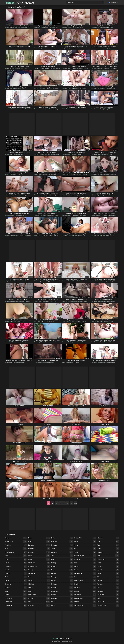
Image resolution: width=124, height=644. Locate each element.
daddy (16, 594)
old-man (85, 559)
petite (84, 321)
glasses (39, 587)
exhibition (39, 548)
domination (78, 321)
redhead (85, 587)
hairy (76, 154)
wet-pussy (108, 591)
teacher (108, 552)
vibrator (108, 573)
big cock (12, 27)
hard (39, 602)
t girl (25, 27)
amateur (55, 27)
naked (62, 602)
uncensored (108, 559)
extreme (39, 552)
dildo (21, 154)
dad (16, 591)
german (39, 580)
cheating (16, 584)
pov (22, 27)
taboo (108, 545)
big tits (65, 48)
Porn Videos (20, 2)
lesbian (62, 573)
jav (62, 555)
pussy (24, 341)
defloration (16, 602)
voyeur (108, 580)
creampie (112, 88)
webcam (108, 584)
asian (27, 109)
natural (62, 605)
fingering (55, 109)
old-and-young (85, 555)
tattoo (108, 548)
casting (16, 580)
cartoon (16, 577)
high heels (103, 27)
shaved (85, 602)
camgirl (16, 573)
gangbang (39, 573)
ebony (39, 538)
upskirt (108, 570)
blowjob (97, 27)
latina (62, 570)
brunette (72, 321)
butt (18, 154)
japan (62, 548)
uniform (108, 566)
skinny (81, 27)
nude (85, 541)
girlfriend (39, 584)
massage (62, 587)
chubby (16, 587)
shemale (94, 48)
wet (108, 587)
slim (26, 281)
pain (85, 563)
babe (77, 109)
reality (80, 154)
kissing (62, 563)
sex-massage (85, 598)
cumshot (37, 27)
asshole (24, 215)
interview (62, 545)
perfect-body (85, 573)
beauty (16, 570)
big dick (18, 27)
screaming (85, 594)
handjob (80, 68)
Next (75, 503)
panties (47, 301)
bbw (16, 559)
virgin (108, 577)
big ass (19, 362)
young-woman (108, 605)
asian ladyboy (106, 48)
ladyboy (99, 48)
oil (85, 548)
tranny (47, 68)
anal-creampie (16, 552)
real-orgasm (85, 580)
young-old (108, 602)
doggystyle (106, 68)
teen (22, 174)
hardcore (23, 48)
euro (39, 541)
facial (39, 555)
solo (77, 27)
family (39, 559)
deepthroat (16, 598)
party (85, 570)
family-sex (39, 563)
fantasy (39, 570)
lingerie (54, 154)
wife (108, 598)
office (85, 545)
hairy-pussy (39, 594)
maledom (62, 584)
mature (62, 594)
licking (62, 577)
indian (62, 538)
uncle (108, 563)
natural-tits (85, 538)
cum (7, 27)
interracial (57, 48)
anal (51, 27)
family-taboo (39, 566)
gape (39, 577)
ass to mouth (114, 68)
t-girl (108, 541)
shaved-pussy (85, 605)
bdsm (20, 341)
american (16, 545)
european (39, 545)
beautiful (16, 566)
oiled (85, 552)
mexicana (62, 598)
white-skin (108, 594)
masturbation (56, 88)
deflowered (16, 605)
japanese (62, 552)
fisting (77, 362)
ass (73, 27)
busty (41, 362)
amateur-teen (16, 541)
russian (85, 591)
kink (62, 559)
